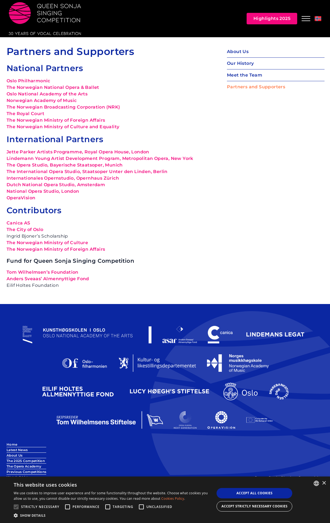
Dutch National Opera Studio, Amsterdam (56, 184)
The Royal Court (25, 113)
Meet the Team (244, 75)
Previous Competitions (26, 472)
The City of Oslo (25, 229)
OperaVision (21, 197)
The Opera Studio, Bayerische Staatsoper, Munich (65, 165)
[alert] (165, 500)
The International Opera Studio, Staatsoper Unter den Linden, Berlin (87, 171)
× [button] (324, 483)
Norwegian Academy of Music (42, 100)
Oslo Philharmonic (28, 80)
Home (12, 444)
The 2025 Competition (26, 461)
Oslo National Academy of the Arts (47, 94)
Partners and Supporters (256, 86)
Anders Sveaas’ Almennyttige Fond (48, 278)
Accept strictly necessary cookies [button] (254, 506)
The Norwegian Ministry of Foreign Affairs (56, 120)
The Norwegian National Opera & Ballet (53, 87)
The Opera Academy (24, 466)
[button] (111, 515)
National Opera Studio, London (43, 191)
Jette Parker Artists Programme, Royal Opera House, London (78, 151)
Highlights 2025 (271, 18)
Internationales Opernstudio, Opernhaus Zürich (63, 178)
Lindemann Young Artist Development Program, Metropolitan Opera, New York (100, 158)
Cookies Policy (172, 498)
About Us (238, 51)
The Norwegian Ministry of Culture (47, 242)
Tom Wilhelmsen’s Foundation (42, 272)
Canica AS (18, 223)
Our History (240, 63)
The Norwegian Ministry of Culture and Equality (63, 126)
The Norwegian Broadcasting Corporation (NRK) (63, 107)
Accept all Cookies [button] (254, 493)
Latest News (17, 450)
